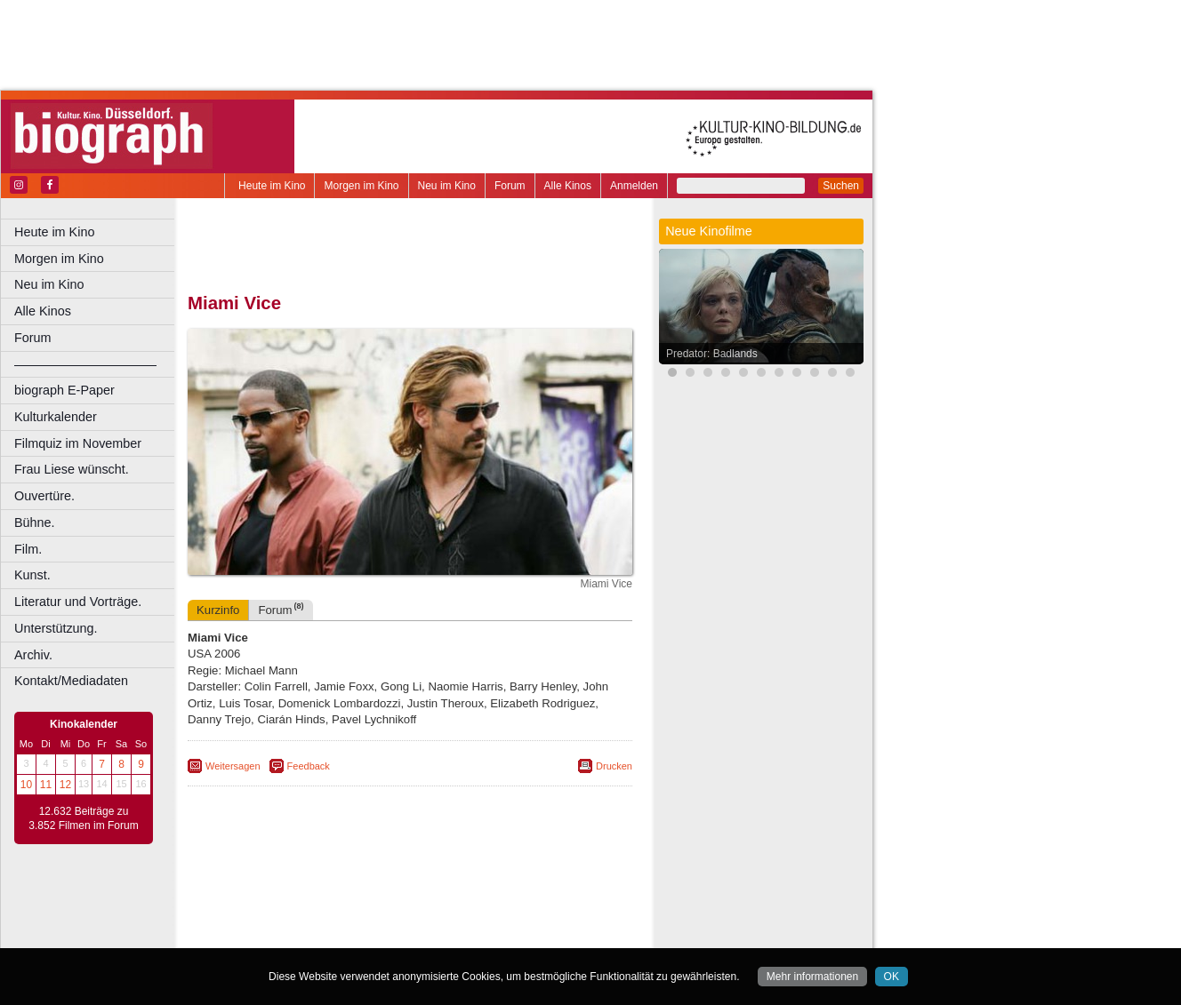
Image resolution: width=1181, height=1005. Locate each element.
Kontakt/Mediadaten (71, 681)
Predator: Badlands (712, 353)
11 (46, 784)
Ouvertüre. (44, 496)
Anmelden (634, 185)
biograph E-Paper (64, 390)
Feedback (308, 766)
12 (65, 784)
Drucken (614, 766)
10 (26, 784)
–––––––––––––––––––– (85, 364)
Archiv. (33, 655)
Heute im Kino (271, 185)
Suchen (841, 185)
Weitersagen (233, 766)
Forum (510, 185)
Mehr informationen (812, 976)
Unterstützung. (56, 628)
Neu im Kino (447, 185)
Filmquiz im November (77, 443)
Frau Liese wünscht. (71, 469)
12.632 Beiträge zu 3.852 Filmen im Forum (83, 818)
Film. (28, 549)
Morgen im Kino (361, 185)
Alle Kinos (567, 185)
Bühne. (34, 522)
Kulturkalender (55, 417)
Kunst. (32, 575)
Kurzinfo (218, 610)
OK (891, 976)
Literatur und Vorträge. (77, 601)
